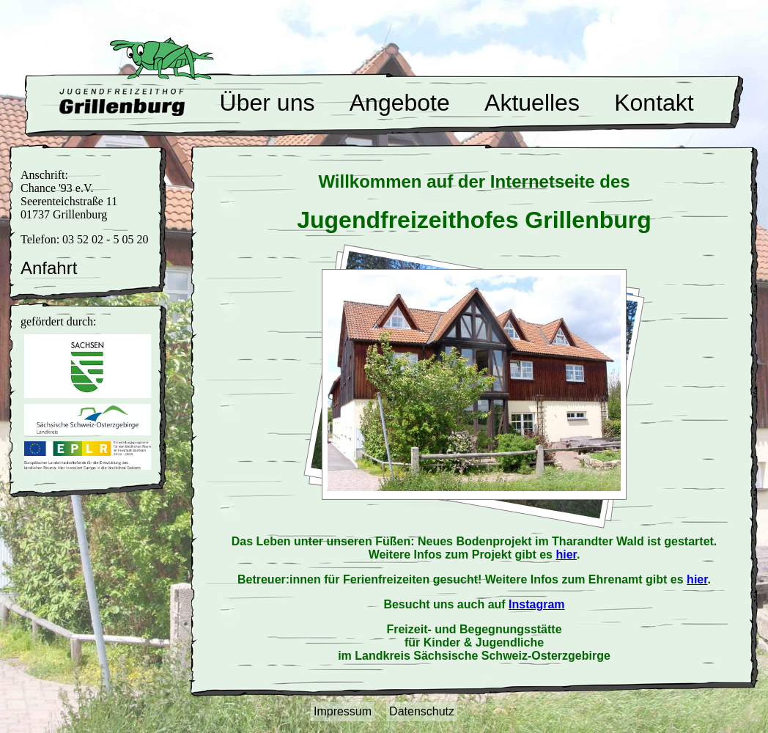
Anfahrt (49, 268)
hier (565, 554)
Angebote (400, 102)
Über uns (267, 102)
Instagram (536, 604)
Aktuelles (532, 102)
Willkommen (122, 102)
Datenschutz (421, 711)
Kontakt (654, 102)
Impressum (343, 711)
